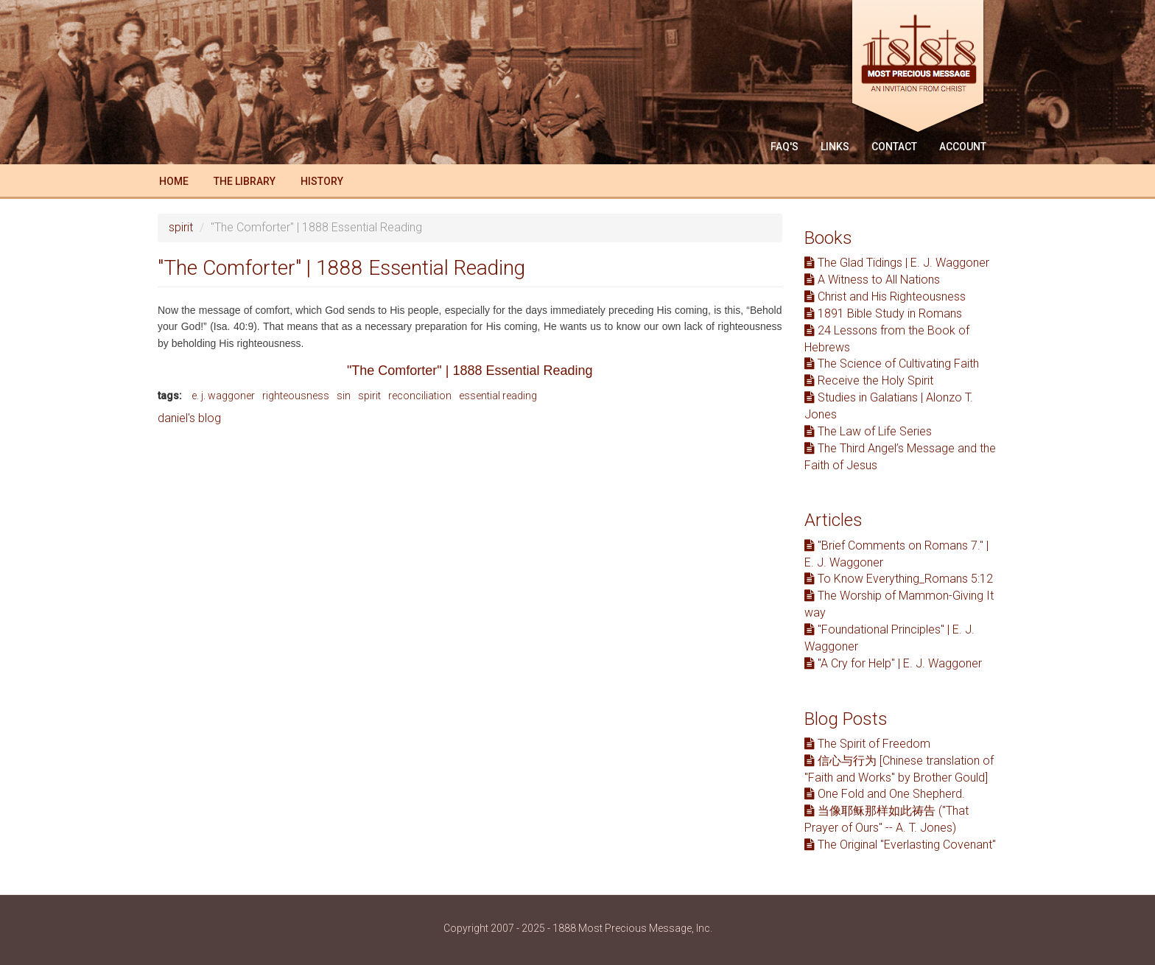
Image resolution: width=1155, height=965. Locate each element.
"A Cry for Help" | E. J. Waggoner (893, 663)
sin (344, 395)
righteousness (295, 395)
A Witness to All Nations (872, 280)
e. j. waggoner (223, 395)
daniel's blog (189, 418)
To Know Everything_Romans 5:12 (898, 579)
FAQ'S (784, 146)
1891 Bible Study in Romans (883, 313)
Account (962, 146)
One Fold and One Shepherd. (884, 794)
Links (835, 146)
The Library (244, 181)
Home (174, 181)
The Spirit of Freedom (867, 744)
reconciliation (420, 395)
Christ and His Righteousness (885, 296)
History (322, 181)
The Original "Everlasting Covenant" (900, 845)
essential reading (498, 395)
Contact (894, 146)
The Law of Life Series (868, 431)
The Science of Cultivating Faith (891, 364)
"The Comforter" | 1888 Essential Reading (470, 370)
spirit (181, 227)
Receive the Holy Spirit (868, 380)
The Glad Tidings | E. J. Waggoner (896, 263)
